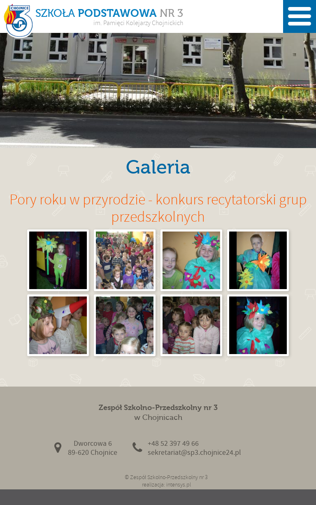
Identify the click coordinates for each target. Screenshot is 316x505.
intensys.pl (178, 484)
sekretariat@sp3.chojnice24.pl (194, 452)
